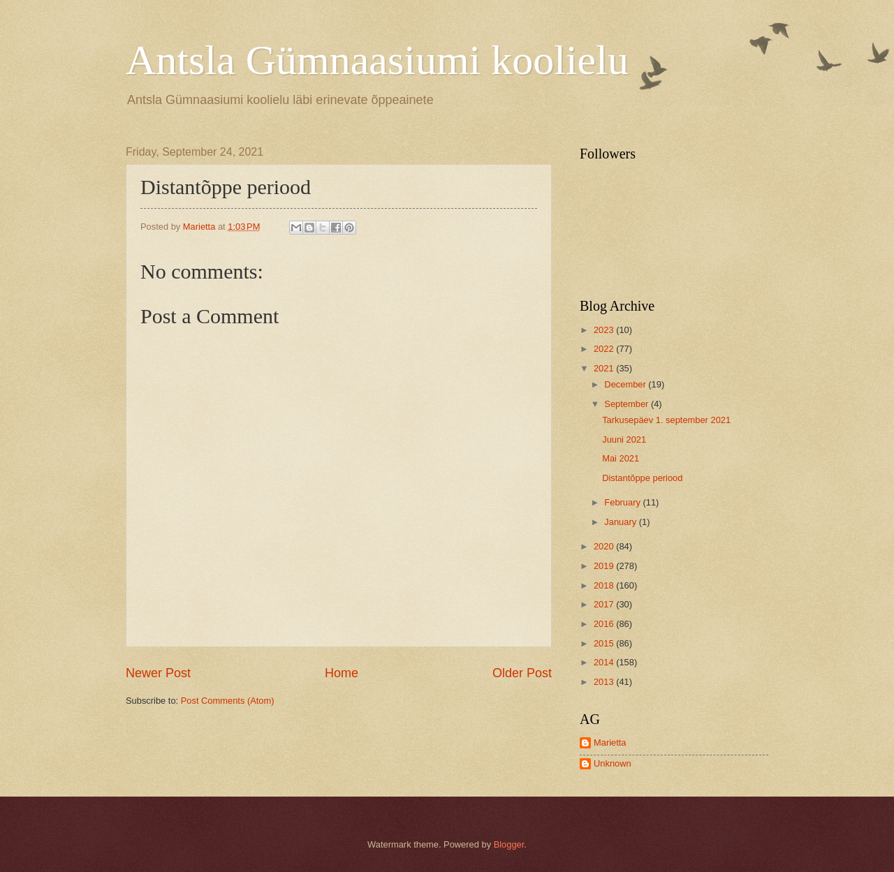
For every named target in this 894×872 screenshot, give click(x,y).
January (621, 522)
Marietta (610, 742)
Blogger (509, 844)
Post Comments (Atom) (227, 700)
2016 (605, 624)
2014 (605, 662)
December (626, 384)
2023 (605, 330)
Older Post (522, 673)
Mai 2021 (620, 458)
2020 (605, 546)
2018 (605, 585)
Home (341, 673)
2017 (605, 604)
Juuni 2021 (624, 439)
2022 (605, 348)
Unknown (612, 763)
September (627, 404)
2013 (605, 682)
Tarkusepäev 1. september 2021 (666, 420)
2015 (605, 643)
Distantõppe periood (642, 478)
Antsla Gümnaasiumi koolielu (377, 60)
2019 (605, 566)
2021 (605, 368)
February (623, 502)
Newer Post (158, 673)
